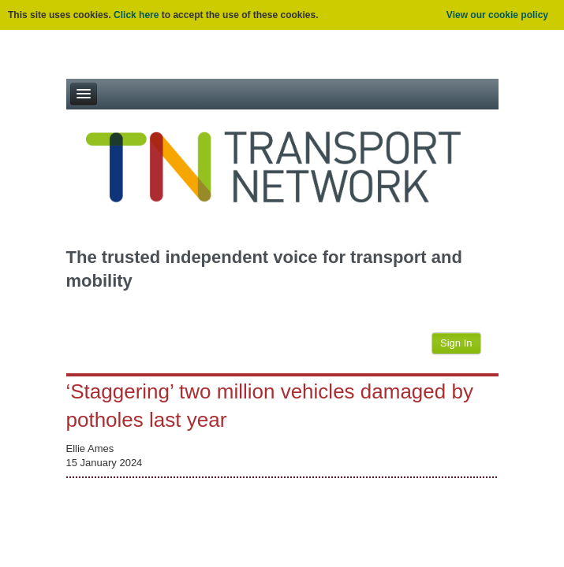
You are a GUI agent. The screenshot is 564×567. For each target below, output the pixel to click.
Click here (136, 14)
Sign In (456, 343)
